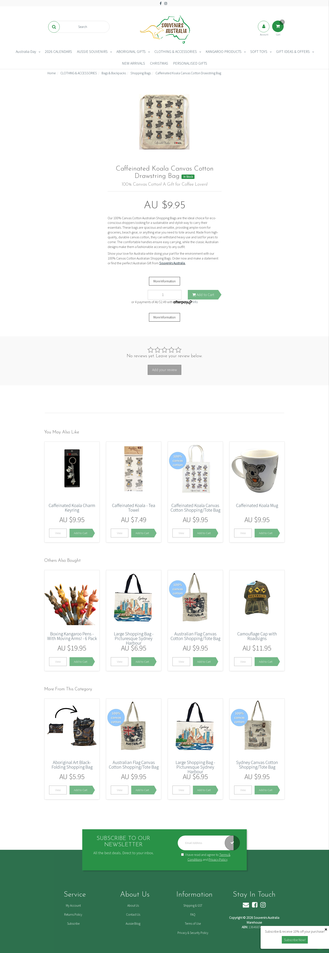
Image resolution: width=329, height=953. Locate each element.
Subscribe (73, 924)
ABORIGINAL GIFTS (131, 51)
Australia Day (26, 51)
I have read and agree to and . (205, 857)
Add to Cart (203, 294)
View (58, 533)
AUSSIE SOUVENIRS (92, 51)
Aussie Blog (133, 924)
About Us (133, 905)
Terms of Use (193, 924)
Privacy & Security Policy (193, 933)
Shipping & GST (192, 905)
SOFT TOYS (258, 51)
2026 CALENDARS (58, 51)
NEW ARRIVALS (133, 63)
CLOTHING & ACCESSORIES (175, 51)
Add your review (164, 369)
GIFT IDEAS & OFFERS (293, 51)
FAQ (192, 914)
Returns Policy (73, 914)
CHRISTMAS (159, 63)
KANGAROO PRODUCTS (224, 51)
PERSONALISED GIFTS (190, 63)
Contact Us (133, 914)
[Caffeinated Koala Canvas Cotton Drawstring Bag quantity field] (164, 295)
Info (195, 302)
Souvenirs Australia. (172, 263)
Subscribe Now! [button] (295, 940)
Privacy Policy (218, 859)
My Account (73, 905)
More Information (164, 281)
